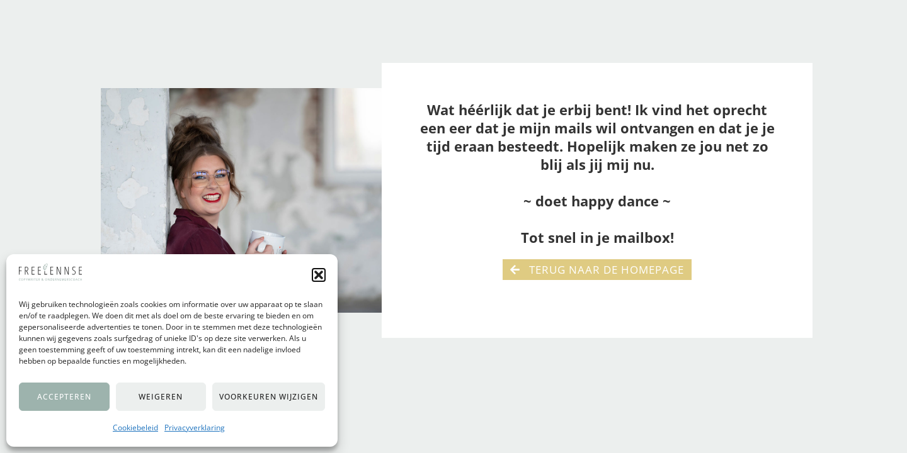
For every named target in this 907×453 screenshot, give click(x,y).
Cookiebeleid (135, 427)
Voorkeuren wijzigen (268, 396)
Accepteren (64, 396)
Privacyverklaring (194, 427)
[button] (318, 275)
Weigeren (161, 396)
